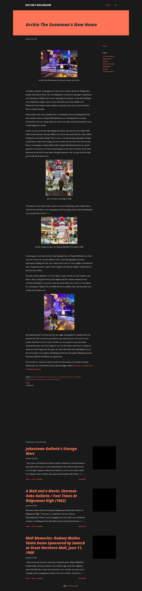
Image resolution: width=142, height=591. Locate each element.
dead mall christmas (108, 64)
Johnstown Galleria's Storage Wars (51, 451)
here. (48, 213)
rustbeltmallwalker (108, 71)
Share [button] (105, 46)
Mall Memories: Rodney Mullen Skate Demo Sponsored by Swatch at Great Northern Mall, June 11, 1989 (55, 545)
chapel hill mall (107, 59)
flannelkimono (107, 66)
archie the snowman (108, 56)
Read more (82, 479)
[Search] (108, 5)
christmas (105, 61)
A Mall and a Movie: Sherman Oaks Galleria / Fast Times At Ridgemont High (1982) (51, 495)
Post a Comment (37, 479)
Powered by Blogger (71, 586)
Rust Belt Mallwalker (38, 5)
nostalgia (105, 69)
